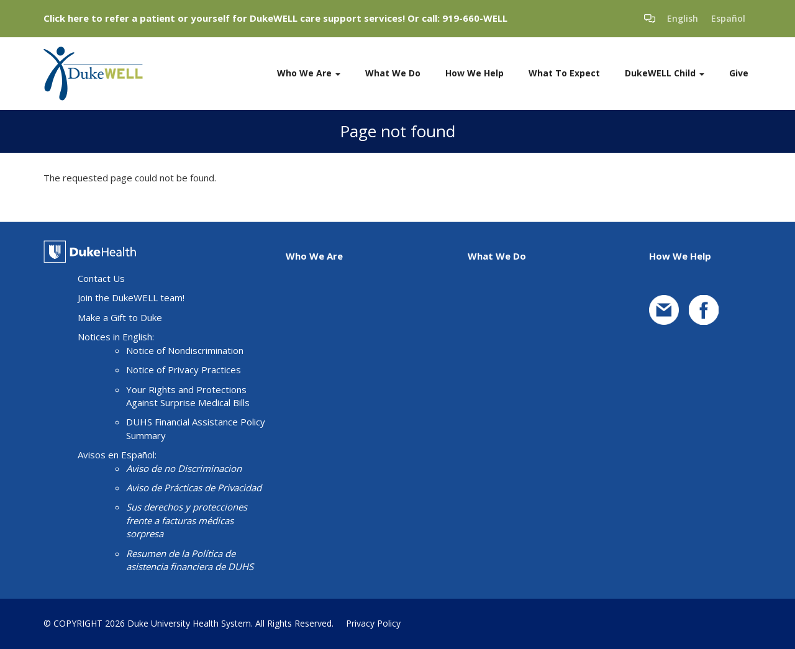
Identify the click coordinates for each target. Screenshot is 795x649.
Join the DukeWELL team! (131, 297)
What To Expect (564, 73)
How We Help (474, 73)
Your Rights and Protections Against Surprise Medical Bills (188, 396)
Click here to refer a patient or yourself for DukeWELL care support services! (224, 18)
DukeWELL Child (664, 73)
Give (738, 73)
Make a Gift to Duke (120, 317)
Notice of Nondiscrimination (184, 350)
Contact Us (101, 278)
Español (728, 18)
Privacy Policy (373, 623)
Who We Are (308, 73)
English (682, 18)
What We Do (392, 73)
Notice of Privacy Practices (183, 369)
